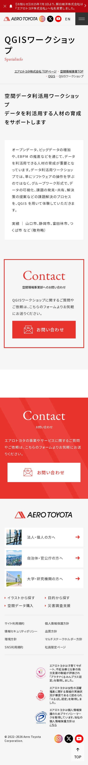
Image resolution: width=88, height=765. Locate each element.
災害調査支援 (59, 605)
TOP (77, 756)
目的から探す (59, 597)
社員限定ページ (55, 647)
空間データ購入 (20, 605)
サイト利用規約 (14, 623)
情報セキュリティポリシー (21, 631)
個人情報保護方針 (57, 623)
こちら (53, 725)
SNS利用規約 (14, 647)
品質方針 (51, 631)
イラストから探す (21, 597)
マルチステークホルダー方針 (63, 639)
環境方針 (11, 639)
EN (68, 18)
